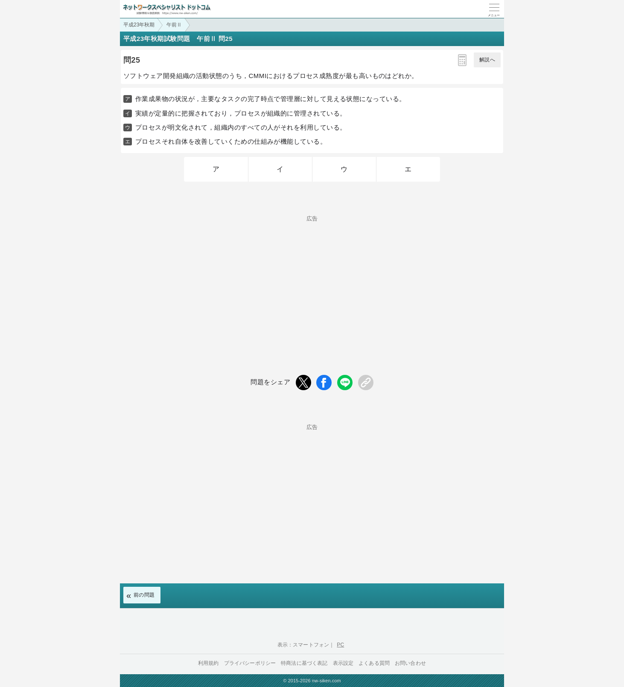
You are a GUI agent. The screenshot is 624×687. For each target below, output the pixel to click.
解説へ (487, 60)
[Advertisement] (312, 281)
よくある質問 (374, 663)
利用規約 (208, 663)
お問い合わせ (410, 663)
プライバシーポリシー (250, 663)
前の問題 (144, 595)
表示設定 (343, 663)
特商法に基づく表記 (304, 663)
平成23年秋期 (139, 25)
